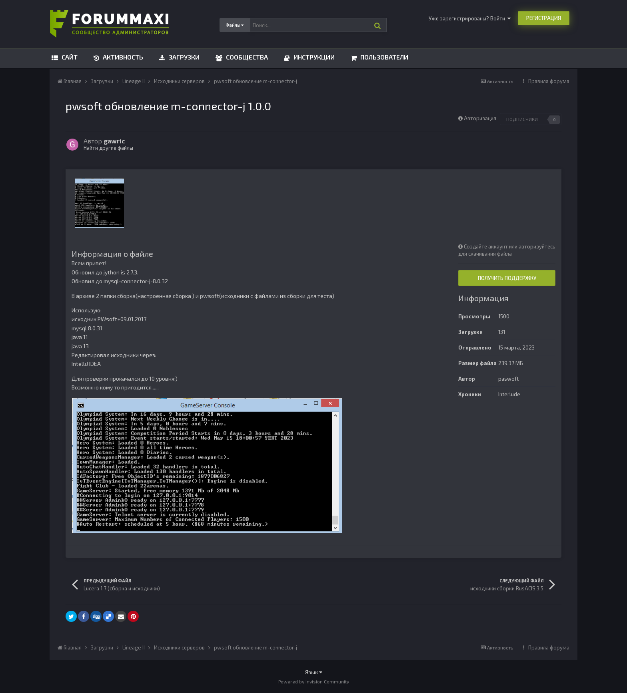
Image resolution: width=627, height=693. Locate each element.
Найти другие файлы (108, 148)
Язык (313, 672)
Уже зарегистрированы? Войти (470, 18)
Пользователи (383, 57)
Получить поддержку (507, 278)
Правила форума (548, 81)
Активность (122, 57)
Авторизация (480, 118)
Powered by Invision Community (313, 681)
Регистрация (543, 18)
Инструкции (313, 57)
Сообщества (246, 57)
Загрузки (183, 57)
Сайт (69, 57)
